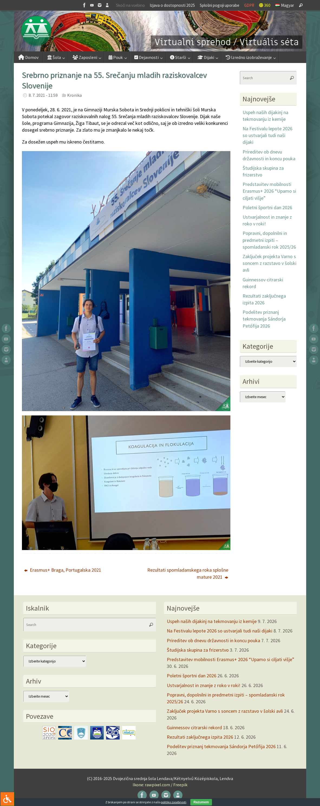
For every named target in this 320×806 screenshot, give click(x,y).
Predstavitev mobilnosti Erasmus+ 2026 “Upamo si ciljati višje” (269, 191)
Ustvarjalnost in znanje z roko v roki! (203, 685)
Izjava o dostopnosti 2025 (172, 5)
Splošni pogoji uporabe (219, 5)
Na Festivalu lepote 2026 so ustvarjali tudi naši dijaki (267, 135)
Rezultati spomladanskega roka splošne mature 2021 (187, 573)
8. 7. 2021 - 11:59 (43, 95)
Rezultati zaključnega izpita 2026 (200, 737)
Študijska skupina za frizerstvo (198, 650)
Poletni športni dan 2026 (267, 207)
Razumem (201, 802)
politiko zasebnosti (173, 802)
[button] (160, 31)
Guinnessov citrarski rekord (194, 727)
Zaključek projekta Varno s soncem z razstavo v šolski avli (269, 263)
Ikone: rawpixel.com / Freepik (160, 784)
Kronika (74, 95)
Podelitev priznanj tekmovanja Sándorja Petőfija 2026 (264, 319)
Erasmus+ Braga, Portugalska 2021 (62, 570)
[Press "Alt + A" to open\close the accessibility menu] (7, 799)
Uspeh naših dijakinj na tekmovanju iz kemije (212, 621)
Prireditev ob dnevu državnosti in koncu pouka (213, 640)
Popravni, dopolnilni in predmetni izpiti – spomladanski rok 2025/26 (269, 240)
